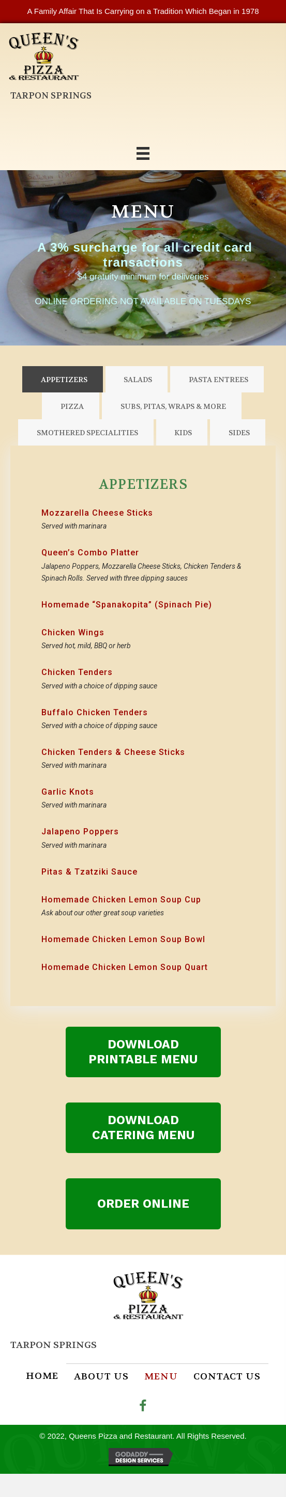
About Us (101, 1377)
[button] (143, 1052)
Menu (161, 1377)
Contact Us (227, 1377)
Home (42, 1376)
